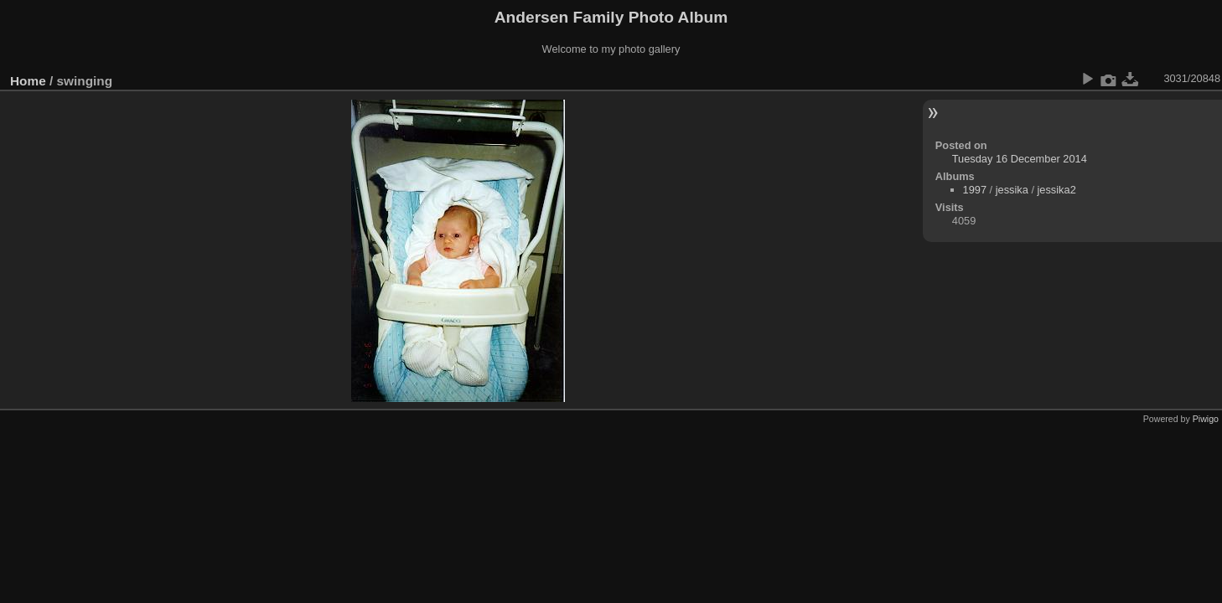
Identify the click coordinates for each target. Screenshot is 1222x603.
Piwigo (1206, 419)
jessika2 (1057, 189)
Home (28, 81)
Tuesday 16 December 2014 (1019, 158)
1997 (974, 189)
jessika (1012, 189)
